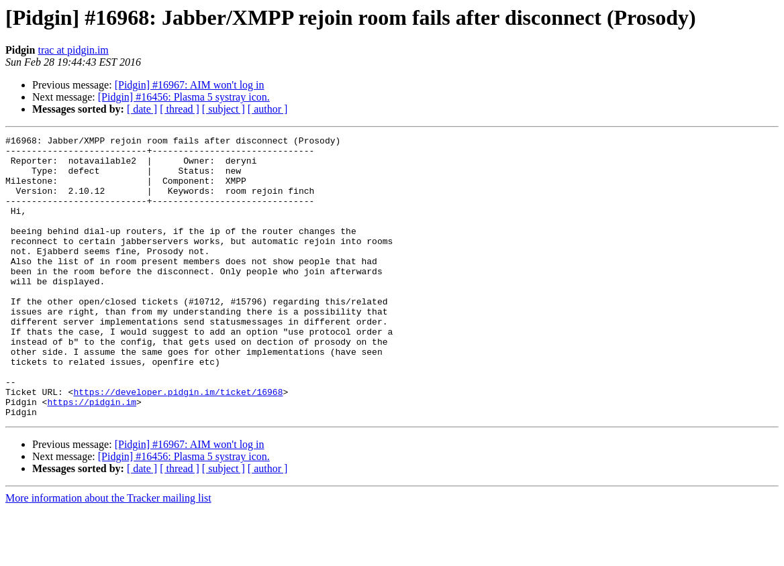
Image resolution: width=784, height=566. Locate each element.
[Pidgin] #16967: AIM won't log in (189, 85)
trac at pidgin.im (73, 50)
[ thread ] (179, 109)
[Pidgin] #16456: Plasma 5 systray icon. (184, 97)
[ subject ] (223, 109)
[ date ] (142, 109)
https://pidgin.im (91, 456)
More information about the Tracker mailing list (108, 554)
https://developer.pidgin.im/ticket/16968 (178, 444)
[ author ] (268, 109)
